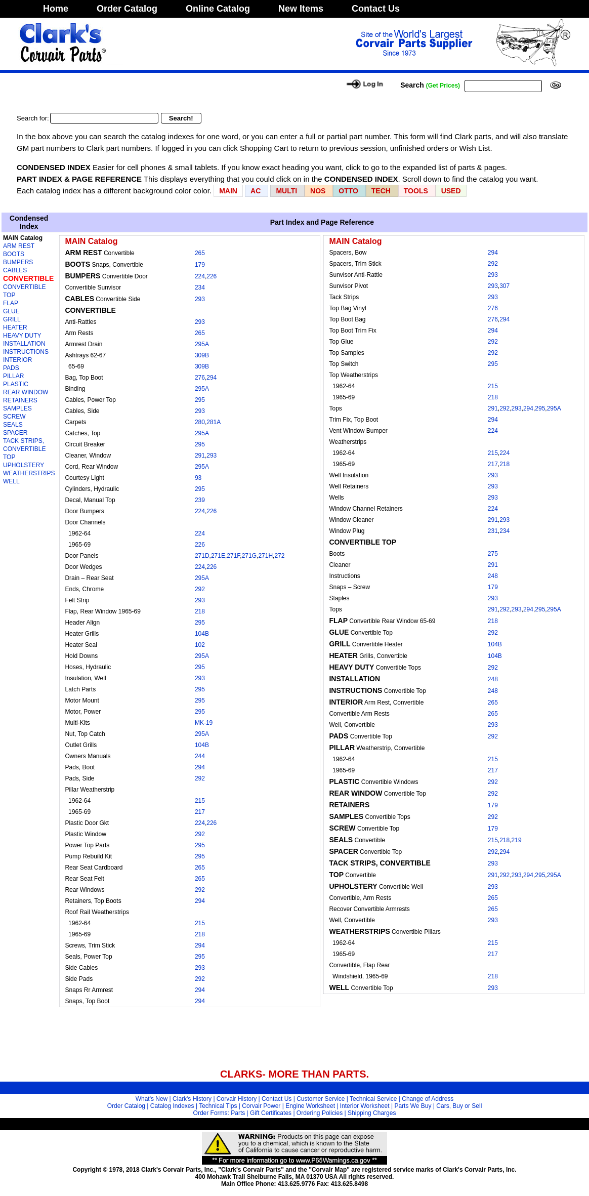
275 (493, 553)
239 (200, 500)
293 (200, 299)
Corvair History (237, 1098)
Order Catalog (127, 9)
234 (200, 287)
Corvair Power (261, 1105)
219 (517, 840)
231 (493, 530)
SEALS (13, 424)
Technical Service (373, 1098)
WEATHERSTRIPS (29, 473)
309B (202, 355)
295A (202, 344)
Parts (238, 1113)
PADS (11, 368)
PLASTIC (15, 384)
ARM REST (18, 246)
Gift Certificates (270, 1113)
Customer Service (321, 1098)
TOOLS (416, 191)
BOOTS (13, 254)
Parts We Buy (412, 1105)
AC (256, 191)
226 (211, 276)
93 (198, 477)
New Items (300, 9)
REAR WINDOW (25, 392)
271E (218, 555)
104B (202, 633)
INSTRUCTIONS (26, 351)
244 (200, 756)
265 (200, 253)
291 (200, 455)
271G (249, 555)
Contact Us (376, 9)
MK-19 (204, 722)
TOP (9, 457)
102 (200, 644)
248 (493, 576)
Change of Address (427, 1098)
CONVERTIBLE (28, 278)
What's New (152, 1098)
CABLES (15, 270)
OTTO (348, 191)
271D (202, 555)
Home (55, 9)
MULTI (286, 191)
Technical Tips (218, 1105)
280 (200, 422)
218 (200, 611)
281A (213, 422)
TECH (381, 191)
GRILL (12, 319)
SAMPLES (17, 408)
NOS (317, 191)
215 (200, 800)
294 (211, 377)
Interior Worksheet (365, 1105)
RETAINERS (20, 400)
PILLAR (13, 376)
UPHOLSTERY (23, 465)
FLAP (10, 303)
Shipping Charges (372, 1113)
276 (200, 377)
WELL (11, 481)
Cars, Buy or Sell (459, 1105)
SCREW (14, 416)
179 (200, 264)
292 (200, 589)
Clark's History (192, 1098)
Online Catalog (218, 9)
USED (451, 191)
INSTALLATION (24, 343)
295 (200, 399)
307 (504, 286)
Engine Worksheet (310, 1105)
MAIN (228, 191)
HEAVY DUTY (22, 335)
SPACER (15, 432)
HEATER (15, 327)
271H (265, 555)
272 (279, 555)
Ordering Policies (320, 1113)
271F (233, 555)
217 (200, 811)
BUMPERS (18, 262)
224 (200, 276)
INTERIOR (17, 359)
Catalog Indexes (172, 1105)
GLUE (11, 311)
